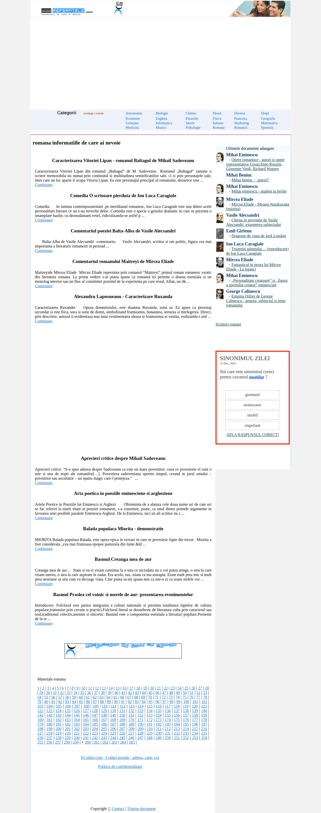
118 (177, 706)
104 (50, 706)
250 (168, 738)
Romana (218, 127)
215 (195, 729)
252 (186, 738)
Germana (132, 123)
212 (168, 729)
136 (168, 711)
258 (67, 742)
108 (86, 706)
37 (96, 693)
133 (140, 711)
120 (195, 706)
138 (186, 711)
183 (77, 724)
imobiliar (256, 377)
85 (81, 702)
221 (77, 733)
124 (59, 711)
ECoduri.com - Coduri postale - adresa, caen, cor (120, 757)
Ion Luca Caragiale (245, 243)
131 (122, 711)
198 (40, 729)
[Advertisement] (160, 61)
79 (39, 702)
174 (168, 720)
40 (116, 693)
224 (104, 733)
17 (131, 688)
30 (48, 693)
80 (46, 702)
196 (195, 724)
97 (165, 702)
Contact (118, 808)
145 (77, 715)
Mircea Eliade (239, 199)
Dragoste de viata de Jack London (258, 236)
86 (88, 702)
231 (168, 733)
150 (122, 715)
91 (123, 702)
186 (104, 724)
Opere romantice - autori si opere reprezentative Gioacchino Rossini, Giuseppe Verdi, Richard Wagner (255, 164)
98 (171, 702)
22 (166, 688)
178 (204, 720)
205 (104, 729)
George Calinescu (243, 291)
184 (86, 724)
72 (164, 697)
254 (204, 738)
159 (204, 715)
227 (131, 733)
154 (158, 715)
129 (104, 711)
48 (171, 693)
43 (137, 693)
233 (186, 733)
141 (40, 715)
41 (123, 693)
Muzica (161, 127)
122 (40, 711)
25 (186, 688)
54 (39, 697)
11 (90, 688)
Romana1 (241, 127)
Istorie (190, 123)
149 (113, 715)
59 (74, 697)
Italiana (218, 123)
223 (95, 733)
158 (195, 715)
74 (178, 697)
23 (173, 688)
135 (158, 711)
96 (157, 702)
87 (95, 702)
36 (89, 693)
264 (123, 742)
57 (60, 697)
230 (158, 733)
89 (109, 702)
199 (49, 729)
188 (122, 724)
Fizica (217, 118)
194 (177, 724)
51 (192, 693)
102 (204, 702)
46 (157, 693)
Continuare (44, 185)
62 (95, 697)
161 (49, 720)
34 (75, 693)
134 (149, 711)
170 (131, 720)
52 (198, 693)
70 (150, 697)
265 (132, 742)
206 (113, 729)
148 (104, 715)
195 (186, 724)
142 (49, 715)
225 (113, 733)
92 (130, 702)
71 (157, 697)
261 (97, 742)
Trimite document (141, 808)
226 (122, 733)
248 (149, 738)
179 (40, 724)
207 (122, 729)
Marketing (241, 123)
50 (185, 693)
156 (177, 715)
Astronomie (134, 113)
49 (178, 693)
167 (104, 720)
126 (77, 711)
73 (171, 697)
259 (76, 742)
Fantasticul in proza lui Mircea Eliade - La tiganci (253, 266)
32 (62, 693)
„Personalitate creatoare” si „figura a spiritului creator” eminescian (257, 282)
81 (53, 702)
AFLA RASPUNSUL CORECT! (252, 435)
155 (168, 715)
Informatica (164, 123)
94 (144, 702)
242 (95, 738)
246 (131, 738)
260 (88, 742)
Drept (265, 113)
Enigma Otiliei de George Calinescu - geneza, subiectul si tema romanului (255, 300)
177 (195, 720)
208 (131, 729)
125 (68, 711)
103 (40, 706)
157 (186, 715)
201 (68, 729)
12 (97, 688)
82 (60, 702)
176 (186, 720)
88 (102, 702)
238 (59, 738)
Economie (133, 118)
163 (68, 720)
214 (186, 729)
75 (184, 697)
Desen (217, 113)
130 (113, 711)
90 (116, 702)
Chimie (191, 113)
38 (103, 693)
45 (150, 693)
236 (40, 738)
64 (108, 697)
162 (59, 720)
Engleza (161, 118)
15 (118, 688)
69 (143, 697)
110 (104, 706)
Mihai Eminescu (242, 154)
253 (195, 738)
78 (205, 697)
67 (129, 697)
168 (113, 720)
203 (86, 729)
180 (49, 724)
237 (49, 738)
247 (140, 738)
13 (104, 688)
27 (200, 688)
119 (186, 706)
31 (55, 693)
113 (131, 706)
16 (124, 688)
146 (86, 715)
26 (193, 688)
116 (159, 706)
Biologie (162, 113)
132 (131, 711)
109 (96, 706)
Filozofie (192, 118)
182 (68, 724)
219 (59, 733)
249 (158, 738)
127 (86, 711)
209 (140, 729)
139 (195, 711)
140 (204, 711)
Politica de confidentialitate (120, 766)
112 (122, 706)
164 (77, 720)
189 (131, 724)
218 (49, 733)
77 (198, 697)
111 (113, 706)
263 (114, 742)
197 (204, 724)
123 (49, 711)
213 (177, 729)
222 (86, 733)
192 (158, 724)
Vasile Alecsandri (242, 215)
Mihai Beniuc (239, 175)
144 (68, 715)
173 (158, 720)
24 (180, 688)
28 (207, 688)
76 (191, 697)
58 (67, 697)
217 (40, 733)
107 (77, 706)
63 (102, 697)
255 (40, 742)
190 (140, 724)
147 (95, 715)
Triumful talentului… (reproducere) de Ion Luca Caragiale (257, 251)
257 (58, 742)
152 (140, 715)
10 (83, 688)
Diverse (239, 113)
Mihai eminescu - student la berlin (258, 191)
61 (88, 697)
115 (149, 706)
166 (95, 720)
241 (86, 738)
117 (168, 706)
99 (178, 702)
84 (74, 702)
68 (136, 697)
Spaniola (267, 127)
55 (46, 697)
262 (105, 742)
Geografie (268, 118)
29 (41, 693)
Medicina (132, 127)
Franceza (240, 118)
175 (177, 720)
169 (122, 720)
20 (152, 688)
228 (140, 733)
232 (177, 733)
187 (113, 724)
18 (138, 688)
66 (122, 697)
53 (205, 693)
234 (195, 733)
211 (159, 729)
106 (68, 706)
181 (59, 724)
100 (186, 702)
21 (159, 688)
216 (204, 729)
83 (67, 702)
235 (204, 733)
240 (77, 738)
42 (130, 693)
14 (111, 688)
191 (149, 724)
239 (68, 738)
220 (68, 733)
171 (140, 720)
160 (40, 720)
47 (164, 693)
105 (59, 706)
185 (95, 724)
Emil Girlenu (239, 230)
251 (177, 738)
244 (113, 738)
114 (140, 706)
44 (144, 693)
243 (104, 738)
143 (59, 715)
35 (82, 693)
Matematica (269, 123)
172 (149, 720)
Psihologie (193, 127)
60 (81, 697)
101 (195, 702)
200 (59, 729)
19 (145, 688)
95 (150, 702)
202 (77, 729)
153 (149, 715)
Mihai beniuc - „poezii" (250, 180)
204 (95, 729)
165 (86, 720)
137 (177, 711)
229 (149, 733)
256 (49, 742)
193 (168, 724)
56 (53, 697)
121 (204, 706)
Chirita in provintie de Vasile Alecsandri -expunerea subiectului (253, 222)
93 (137, 702)
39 (110, 693)
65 (115, 697)
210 (150, 729)
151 (131, 715)
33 (68, 693)
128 (95, 711)
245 (122, 738)
